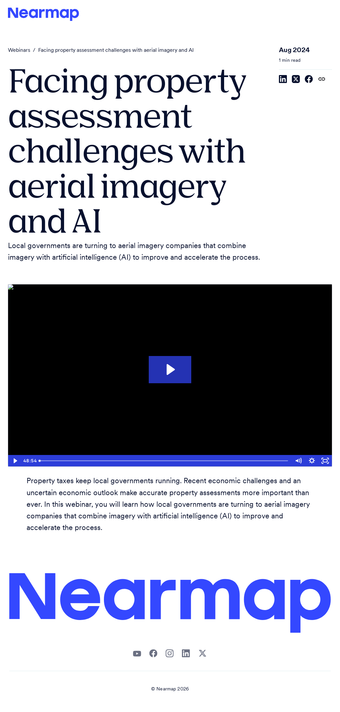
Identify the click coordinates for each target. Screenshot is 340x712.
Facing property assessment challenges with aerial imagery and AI (116, 50)
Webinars (19, 50)
